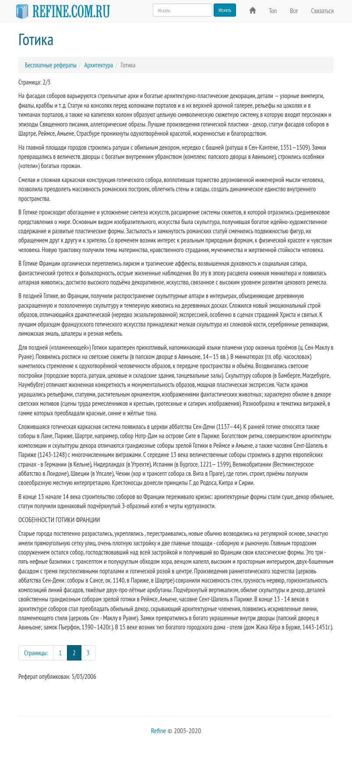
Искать (224, 10)
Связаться (322, 11)
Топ (273, 11)
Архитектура (98, 65)
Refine (158, 730)
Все (294, 11)
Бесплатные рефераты (51, 65)
